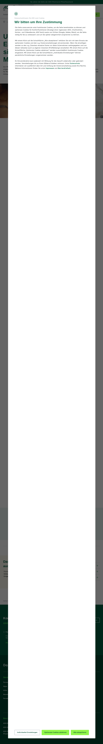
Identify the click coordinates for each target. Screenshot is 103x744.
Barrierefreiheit (64, 68)
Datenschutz (75, 63)
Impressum (50, 68)
